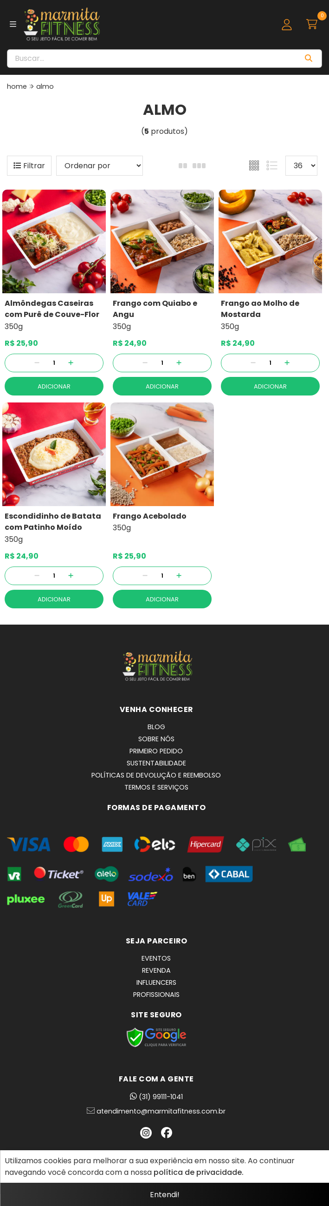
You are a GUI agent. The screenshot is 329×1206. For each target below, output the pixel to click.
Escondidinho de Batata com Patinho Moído (53, 522)
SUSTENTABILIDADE (156, 763)
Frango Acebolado (150, 516)
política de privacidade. (199, 1172)
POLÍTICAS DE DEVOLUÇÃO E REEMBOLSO (156, 775)
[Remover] (37, 363)
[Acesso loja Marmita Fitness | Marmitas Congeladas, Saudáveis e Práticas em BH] (286, 24)
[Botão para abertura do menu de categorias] (13, 24)
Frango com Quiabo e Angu (155, 309)
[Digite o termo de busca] (152, 58)
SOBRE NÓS (156, 739)
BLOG (156, 727)
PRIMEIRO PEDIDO (156, 751)
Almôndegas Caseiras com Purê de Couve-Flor (52, 309)
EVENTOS (156, 958)
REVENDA (156, 970)
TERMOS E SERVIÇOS (156, 787)
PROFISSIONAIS (156, 994)
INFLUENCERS (156, 982)
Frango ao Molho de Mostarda (260, 309)
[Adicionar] (70, 363)
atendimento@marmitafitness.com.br (156, 1111)
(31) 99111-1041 (156, 1096)
